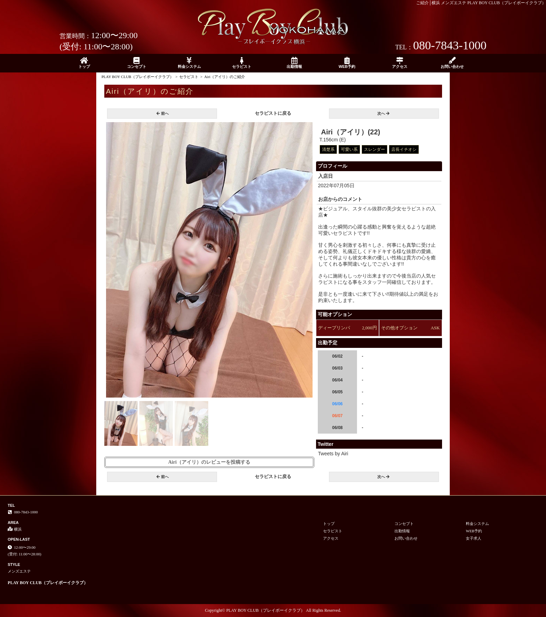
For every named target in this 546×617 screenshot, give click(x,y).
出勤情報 (294, 63)
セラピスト (242, 63)
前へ (162, 113)
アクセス (400, 63)
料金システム (189, 63)
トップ (84, 63)
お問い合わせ (452, 63)
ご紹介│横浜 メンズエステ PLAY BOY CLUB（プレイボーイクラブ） (481, 2)
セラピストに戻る (273, 113)
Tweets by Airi (333, 453)
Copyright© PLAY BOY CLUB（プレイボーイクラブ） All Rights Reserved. (273, 610)
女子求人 (473, 538)
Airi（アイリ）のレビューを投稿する (209, 462)
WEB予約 (347, 63)
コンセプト (136, 63)
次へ (383, 113)
